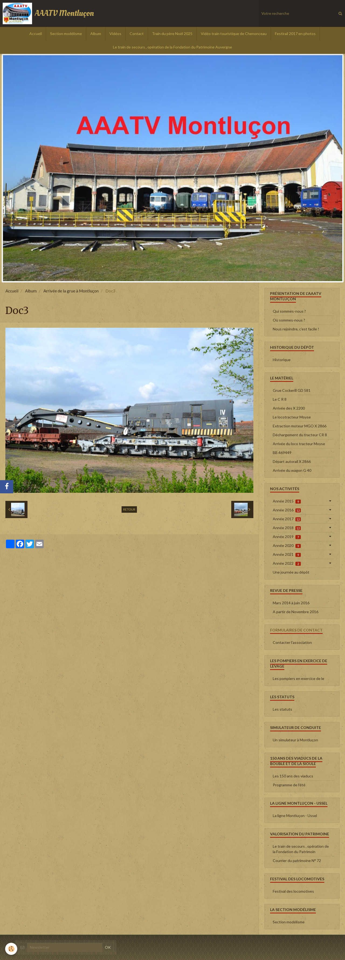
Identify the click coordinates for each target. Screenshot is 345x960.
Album (95, 33)
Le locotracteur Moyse (292, 417)
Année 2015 (287, 501)
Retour (129, 509)
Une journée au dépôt (291, 572)
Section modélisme (66, 33)
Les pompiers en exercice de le (298, 678)
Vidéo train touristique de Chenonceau (234, 33)
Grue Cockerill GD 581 (291, 390)
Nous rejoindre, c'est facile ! (296, 329)
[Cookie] (11, 949)
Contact (137, 33)
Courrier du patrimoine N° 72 (297, 860)
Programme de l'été (289, 785)
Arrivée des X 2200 (289, 408)
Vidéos (115, 33)
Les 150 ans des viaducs (293, 776)
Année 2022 (287, 563)
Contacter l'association (292, 642)
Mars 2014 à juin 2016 (291, 603)
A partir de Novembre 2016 (295, 611)
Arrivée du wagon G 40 (292, 470)
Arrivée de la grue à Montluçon (71, 290)
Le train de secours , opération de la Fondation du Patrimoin (301, 849)
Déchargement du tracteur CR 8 (300, 434)
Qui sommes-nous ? (289, 311)
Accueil (35, 33)
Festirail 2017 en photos (295, 33)
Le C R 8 (280, 399)
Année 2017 (287, 518)
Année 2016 (287, 510)
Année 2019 (287, 536)
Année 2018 (287, 527)
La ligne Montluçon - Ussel (295, 815)
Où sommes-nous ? (289, 320)
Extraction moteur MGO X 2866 (299, 426)
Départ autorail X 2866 (292, 461)
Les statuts (282, 709)
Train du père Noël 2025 (172, 33)
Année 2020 (287, 545)
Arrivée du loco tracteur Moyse (299, 443)
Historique (282, 359)
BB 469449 (282, 452)
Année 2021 (287, 554)
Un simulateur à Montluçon (295, 740)
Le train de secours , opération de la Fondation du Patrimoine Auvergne (172, 47)
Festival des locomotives (293, 891)
